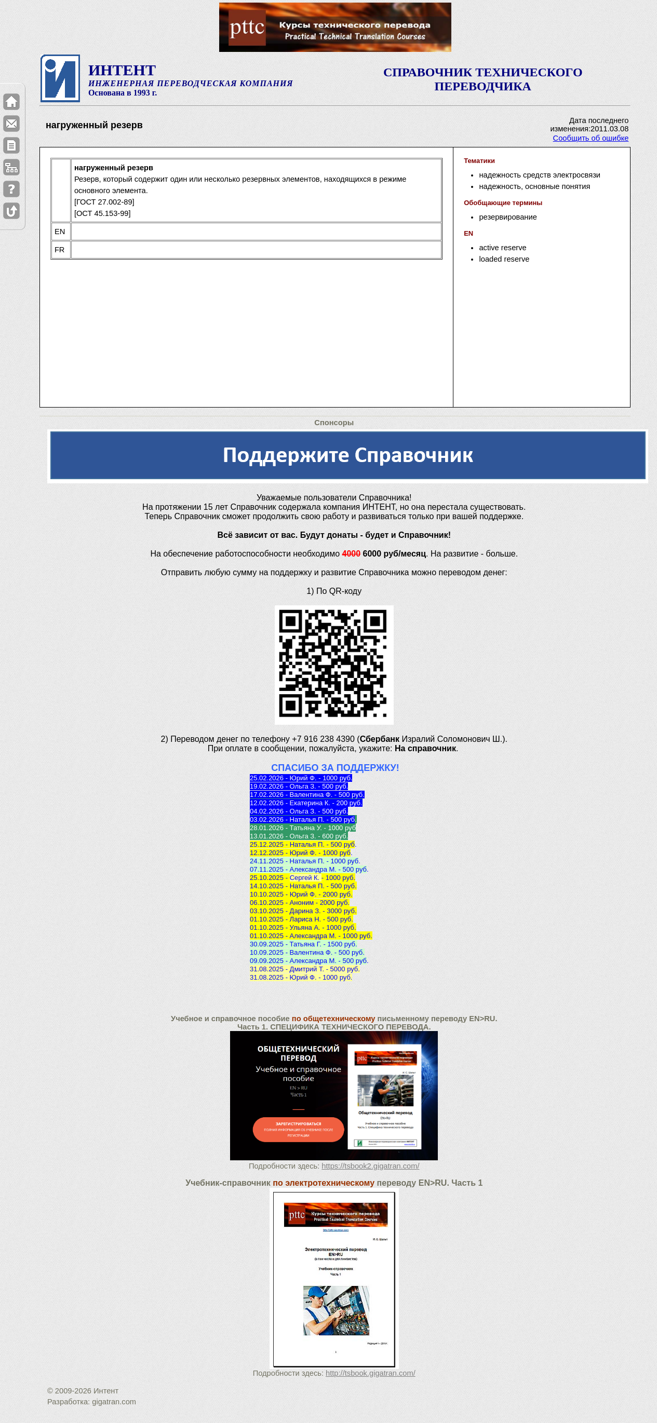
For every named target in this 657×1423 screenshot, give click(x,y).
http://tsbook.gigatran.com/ (370, 1373)
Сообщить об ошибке (591, 138)
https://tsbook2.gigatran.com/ (370, 1166)
